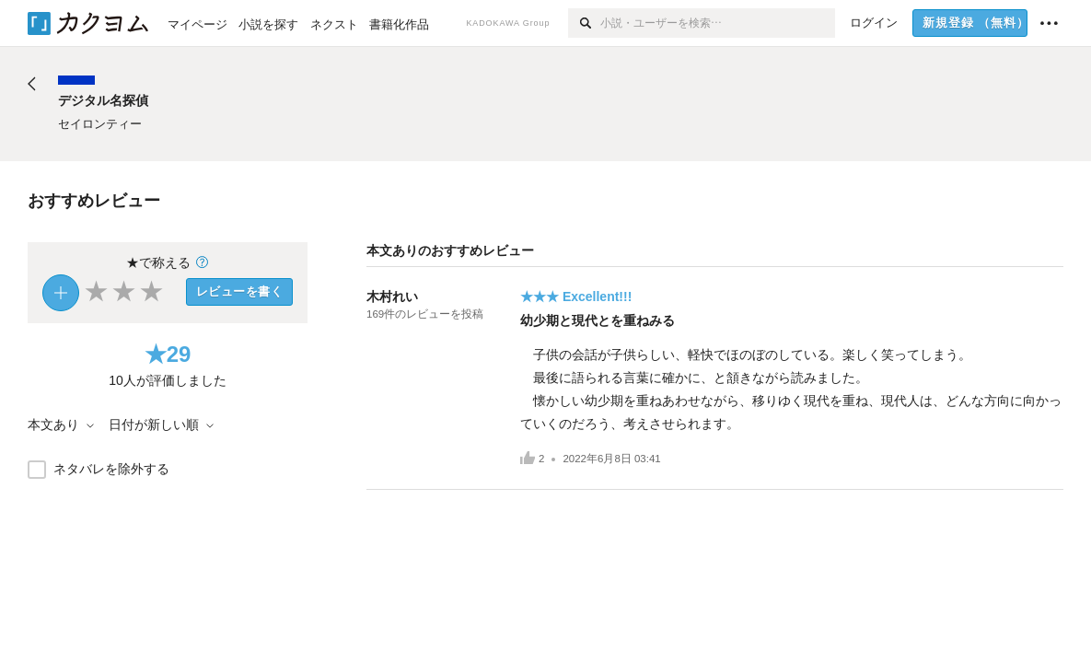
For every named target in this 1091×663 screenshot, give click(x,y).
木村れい (392, 296)
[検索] (584, 23)
